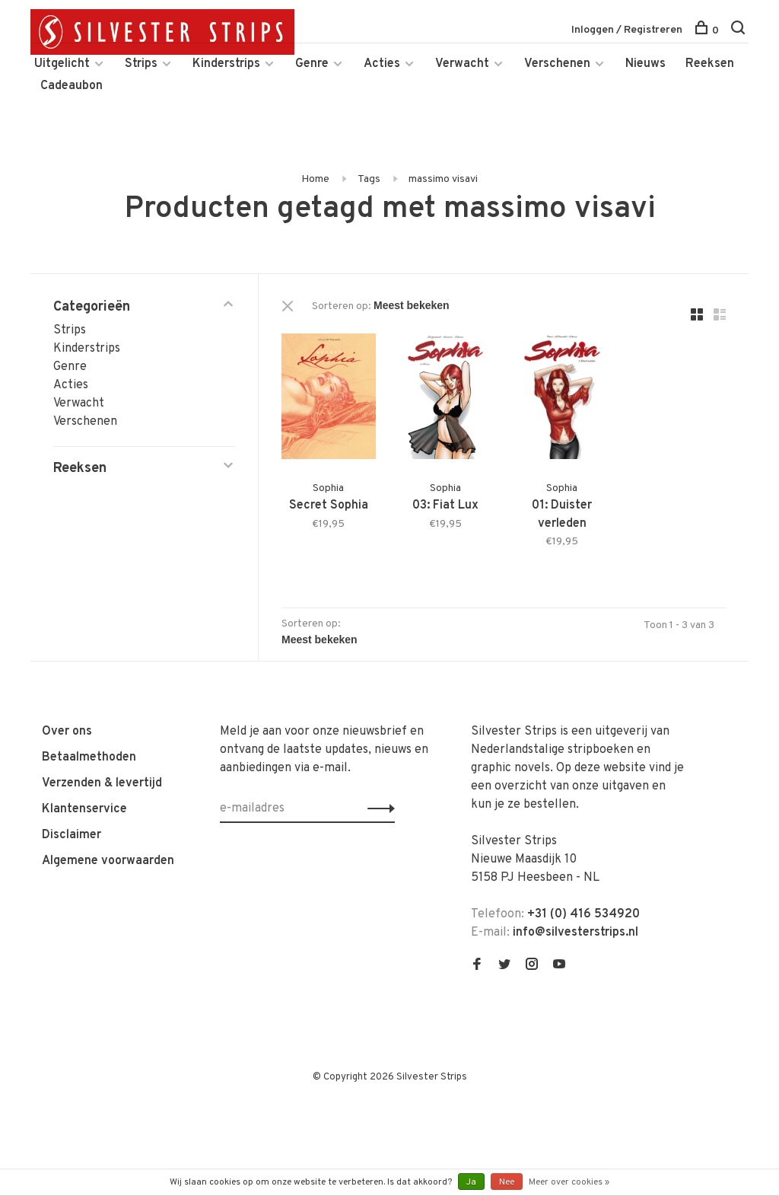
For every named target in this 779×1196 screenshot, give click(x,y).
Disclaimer (71, 835)
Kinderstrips (226, 64)
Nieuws (645, 64)
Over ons (67, 731)
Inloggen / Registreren (626, 30)
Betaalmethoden (89, 757)
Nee (506, 1182)
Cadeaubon (71, 86)
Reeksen (709, 64)
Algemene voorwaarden (108, 861)
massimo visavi (443, 179)
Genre (312, 64)
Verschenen (557, 64)
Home (315, 179)
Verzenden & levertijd (102, 783)
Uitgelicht (62, 64)
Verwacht (462, 64)
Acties (382, 64)
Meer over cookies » (569, 1182)
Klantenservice (84, 809)
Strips (141, 64)
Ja (471, 1182)
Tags (369, 179)
